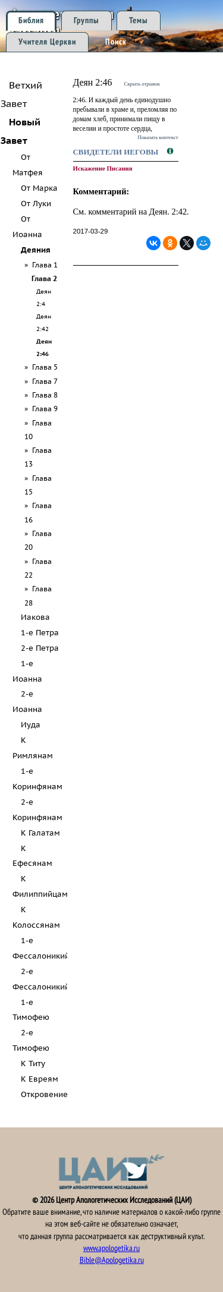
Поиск (116, 42)
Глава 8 (45, 394)
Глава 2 (44, 278)
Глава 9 (45, 408)
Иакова (35, 617)
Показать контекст (158, 137)
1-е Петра (40, 633)
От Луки (36, 203)
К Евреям (39, 1079)
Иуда (30, 725)
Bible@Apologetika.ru (112, 1260)
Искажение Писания (103, 168)
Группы (86, 20)
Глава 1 (45, 264)
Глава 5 (45, 367)
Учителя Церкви (47, 42)
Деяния (36, 250)
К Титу (33, 1063)
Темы (138, 20)
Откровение (44, 1094)
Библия (31, 20)
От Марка (39, 188)
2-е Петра (40, 648)
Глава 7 (45, 381)
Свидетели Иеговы (117, 151)
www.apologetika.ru (111, 1248)
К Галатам (40, 833)
